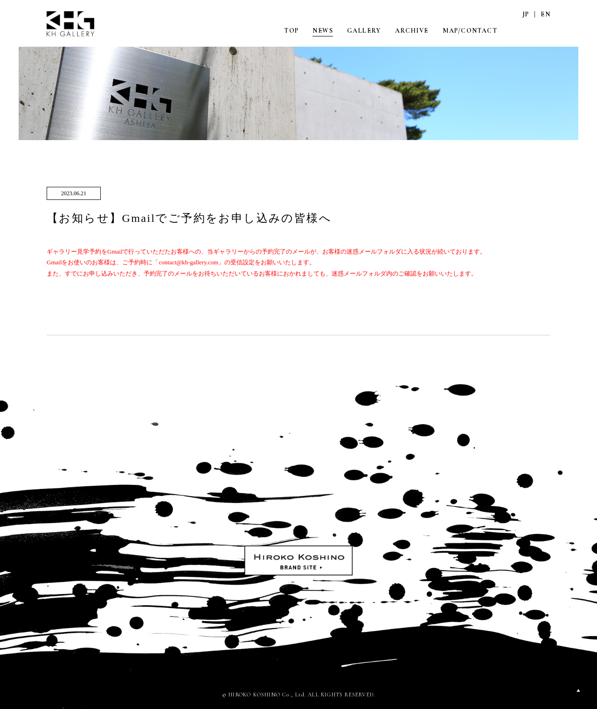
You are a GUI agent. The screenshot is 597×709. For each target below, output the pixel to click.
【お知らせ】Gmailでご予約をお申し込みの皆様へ (189, 218)
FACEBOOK (545, 30)
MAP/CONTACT (470, 31)
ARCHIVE (412, 31)
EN (545, 14)
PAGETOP (578, 690)
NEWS (322, 31)
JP (525, 14)
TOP (291, 31)
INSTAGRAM (526, 30)
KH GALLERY (71, 24)
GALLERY (364, 31)
